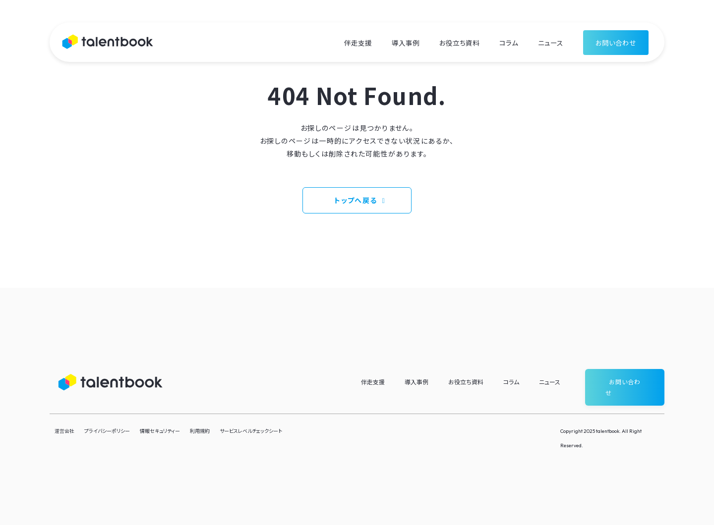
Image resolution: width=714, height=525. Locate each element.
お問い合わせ (615, 43)
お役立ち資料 (459, 43)
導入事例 (405, 43)
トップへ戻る (355, 200)
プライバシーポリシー (107, 430)
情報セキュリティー (160, 430)
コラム (508, 43)
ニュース (550, 43)
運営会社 (64, 430)
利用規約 (200, 430)
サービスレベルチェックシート (251, 430)
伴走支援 (358, 43)
